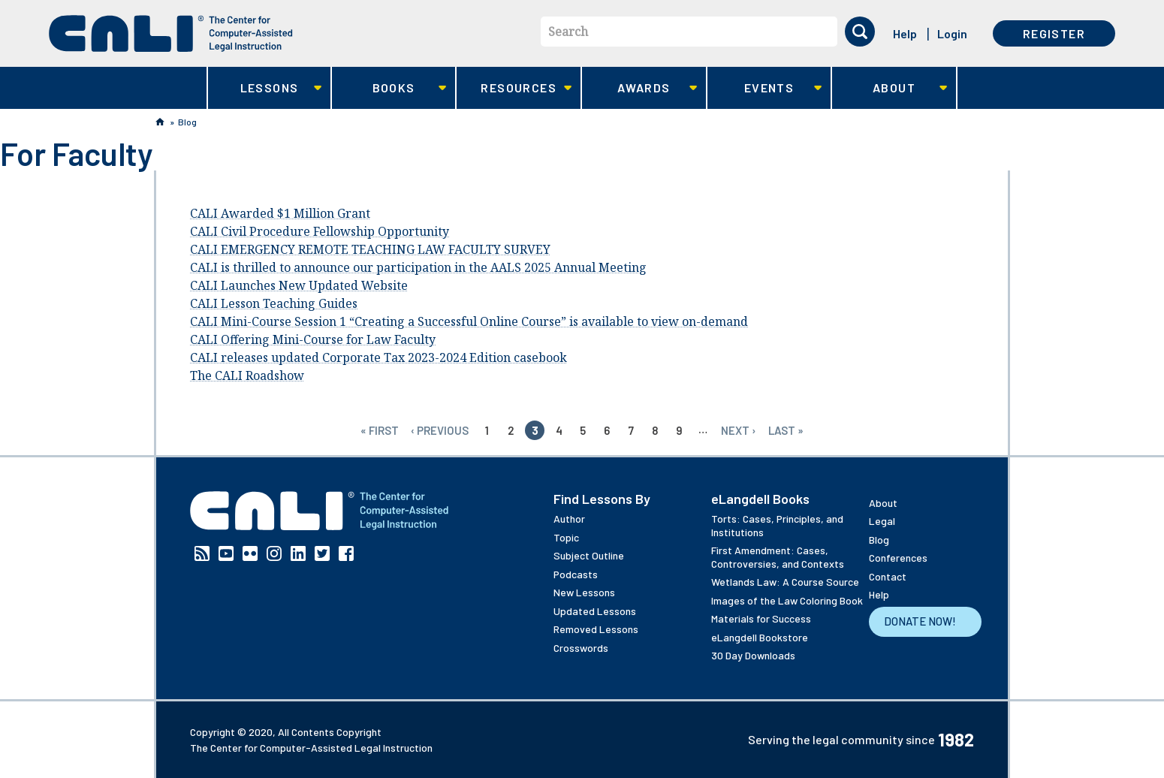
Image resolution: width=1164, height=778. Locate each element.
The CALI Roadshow (247, 375)
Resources (514, 88)
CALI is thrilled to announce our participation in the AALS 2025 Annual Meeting (418, 267)
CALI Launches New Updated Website (299, 285)
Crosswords (580, 647)
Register (1054, 33)
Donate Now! (920, 621)
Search (568, 31)
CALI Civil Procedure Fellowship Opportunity (319, 231)
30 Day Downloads (753, 655)
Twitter (322, 553)
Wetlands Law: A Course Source (785, 581)
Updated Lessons (594, 611)
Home (160, 121)
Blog (187, 121)
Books (389, 88)
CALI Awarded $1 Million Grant (280, 213)
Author (569, 518)
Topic (566, 537)
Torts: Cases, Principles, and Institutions (777, 525)
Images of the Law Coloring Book (787, 600)
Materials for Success (761, 618)
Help (905, 33)
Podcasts (575, 574)
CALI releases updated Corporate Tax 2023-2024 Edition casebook (378, 357)
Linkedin (298, 553)
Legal (882, 520)
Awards (639, 88)
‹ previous (440, 430)
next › (738, 430)
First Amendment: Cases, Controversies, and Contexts (777, 557)
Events (764, 88)
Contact (887, 576)
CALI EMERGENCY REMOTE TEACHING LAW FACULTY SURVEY (370, 249)
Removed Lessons (595, 629)
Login (952, 33)
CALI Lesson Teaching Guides (273, 303)
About (889, 88)
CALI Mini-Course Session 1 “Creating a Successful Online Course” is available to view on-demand (469, 321)
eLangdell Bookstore (759, 637)
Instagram (274, 553)
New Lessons (584, 592)
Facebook (346, 553)
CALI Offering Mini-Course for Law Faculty (313, 339)
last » (786, 430)
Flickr (250, 553)
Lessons (264, 88)
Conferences (898, 557)
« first (379, 430)
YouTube (226, 553)
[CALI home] (171, 33)
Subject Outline (588, 555)
